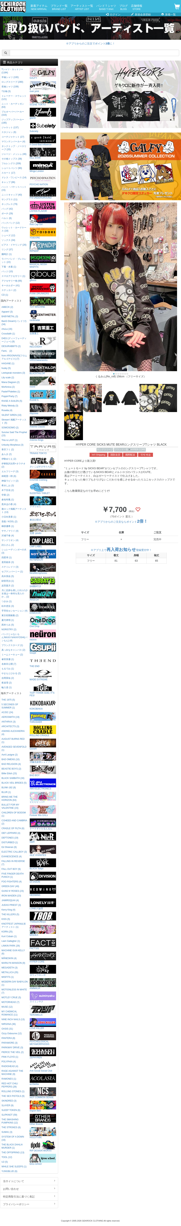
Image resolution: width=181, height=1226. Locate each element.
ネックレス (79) (9, 204)
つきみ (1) (7, 601)
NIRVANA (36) (9, 1024)
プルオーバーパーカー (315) (13, 113)
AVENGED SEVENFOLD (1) (14, 748)
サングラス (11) (9, 199)
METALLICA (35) (10, 972)
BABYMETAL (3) (10, 316)
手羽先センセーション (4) (14, 610)
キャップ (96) (8, 182)
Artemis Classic (43, 422)
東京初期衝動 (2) (10, 615)
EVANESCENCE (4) (12, 856)
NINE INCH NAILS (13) (13, 1019)
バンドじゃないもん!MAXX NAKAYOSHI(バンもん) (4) (14, 637)
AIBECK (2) (7, 307)
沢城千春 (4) (8, 535)
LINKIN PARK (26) (11, 945)
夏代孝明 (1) (8, 620)
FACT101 (43, 944)
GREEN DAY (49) (10, 886)
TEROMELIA (43, 1010)
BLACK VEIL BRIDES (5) (14, 783)
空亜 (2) (5, 495)
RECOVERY (43, 342)
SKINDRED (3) (9, 1100)
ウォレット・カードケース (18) (14, 229)
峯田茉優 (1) (8, 659)
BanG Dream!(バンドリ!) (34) (14, 323)
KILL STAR (43, 153)
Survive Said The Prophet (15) (14, 434)
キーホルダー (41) (11, 285)
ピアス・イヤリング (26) (14, 245)
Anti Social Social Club (43, 1066)
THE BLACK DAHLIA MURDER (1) (12, 1146)
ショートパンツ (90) (12, 168)
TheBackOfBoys (43, 917)
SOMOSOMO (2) (10, 427)
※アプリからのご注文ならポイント (121, 521)
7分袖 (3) (6, 91)
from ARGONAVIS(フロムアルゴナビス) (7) (14, 357)
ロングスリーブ (105, 449)
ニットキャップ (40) (12, 194)
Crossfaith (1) (8, 333)
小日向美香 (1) (9, 517)
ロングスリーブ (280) (12, 82)
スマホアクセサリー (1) (13, 276)
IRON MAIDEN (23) (11, 895)
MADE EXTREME (43, 675)
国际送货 (115, 454)
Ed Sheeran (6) (9, 847)
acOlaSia (43, 1079)
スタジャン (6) (9, 132)
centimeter (43, 315)
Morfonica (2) (8, 387)
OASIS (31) (7, 1028)
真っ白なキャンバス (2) (13, 650)
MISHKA (43, 930)
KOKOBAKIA (43, 704)
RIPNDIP (43, 246)
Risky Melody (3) (10, 405)
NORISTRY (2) (9, 629)
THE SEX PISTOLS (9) (13, 1096)
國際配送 (130, 454)
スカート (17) (8, 173)
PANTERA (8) (8, 1038)
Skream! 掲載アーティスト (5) (14, 421)
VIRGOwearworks (43, 355)
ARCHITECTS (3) (10, 726)
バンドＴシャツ (106, 7)
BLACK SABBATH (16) (13, 778)
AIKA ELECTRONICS (43, 784)
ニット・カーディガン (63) (13, 105)
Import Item (43, 1106)
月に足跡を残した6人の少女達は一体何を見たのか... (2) (15, 593)
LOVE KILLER (43, 1024)
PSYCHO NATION (43, 180)
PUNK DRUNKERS (43, 289)
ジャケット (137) (10, 127)
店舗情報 (136, 7)
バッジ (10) (7, 271)
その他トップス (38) (12, 158)
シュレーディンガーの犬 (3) (14, 551)
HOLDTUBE (43, 1133)
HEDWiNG (43, 890)
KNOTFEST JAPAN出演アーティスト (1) (14, 925)
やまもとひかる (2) (11, 673)
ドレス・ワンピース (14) (14, 177)
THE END (43, 662)
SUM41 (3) (7, 1132)
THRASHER (43, 717)
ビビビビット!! (43, 797)
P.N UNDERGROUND (43, 193)
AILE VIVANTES (43, 851)
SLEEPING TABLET (43, 489)
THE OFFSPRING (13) (13, 1152)
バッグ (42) (7, 209)
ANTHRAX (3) (9, 721)
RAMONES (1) (9, 1079)
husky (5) (6, 368)
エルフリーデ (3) (10, 471)
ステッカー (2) (9, 290)
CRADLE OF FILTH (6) (13, 828)
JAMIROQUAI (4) (10, 900)
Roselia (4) (7, 410)
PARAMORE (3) (9, 1043)
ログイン (113, 14)
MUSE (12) (7, 1007)
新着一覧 (168, 14)
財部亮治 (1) (8, 581)
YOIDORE (43, 233)
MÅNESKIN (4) (9, 958)
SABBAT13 (43, 582)
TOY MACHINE (43, 302)
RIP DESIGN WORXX (43, 1146)
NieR (43, 837)
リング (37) (7, 249)
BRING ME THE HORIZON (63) (10, 798)
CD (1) (5, 295)
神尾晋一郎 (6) (9, 476)
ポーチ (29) (7, 213)
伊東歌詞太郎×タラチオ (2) (13, 465)
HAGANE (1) (8, 363)
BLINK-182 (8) (9, 787)
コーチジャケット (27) (13, 137)
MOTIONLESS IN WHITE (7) (14, 991)
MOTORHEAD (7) (10, 1002)
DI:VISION (43, 877)
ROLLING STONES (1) (13, 1091)
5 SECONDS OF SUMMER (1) (10, 706)
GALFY (43, 73)
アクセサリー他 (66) (12, 281)
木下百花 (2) (8, 490)
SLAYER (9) (8, 1105)
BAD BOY (43, 771)
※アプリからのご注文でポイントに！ (90, 43)
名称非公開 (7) (9, 664)
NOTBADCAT (43, 555)
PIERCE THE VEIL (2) (13, 1052)
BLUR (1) (6, 792)
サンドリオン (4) (10, 540)
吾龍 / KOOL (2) (9, 521)
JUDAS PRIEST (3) (11, 905)
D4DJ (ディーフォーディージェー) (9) (14, 340)
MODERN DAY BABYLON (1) (15, 983)
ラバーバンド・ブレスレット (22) (14, 260)
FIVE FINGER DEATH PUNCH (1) (13, 875)
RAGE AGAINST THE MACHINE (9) (12, 1072)
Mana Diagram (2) (11, 382)
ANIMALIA (43, 984)
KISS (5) (6, 919)
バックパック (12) (11, 223)
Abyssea (43, 409)
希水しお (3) (8, 485)
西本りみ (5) (8, 624)
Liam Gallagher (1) (11, 941)
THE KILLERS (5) (10, 914)
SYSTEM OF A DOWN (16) (13, 1138)
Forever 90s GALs (43, 811)
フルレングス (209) (11, 163)
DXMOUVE (43, 608)
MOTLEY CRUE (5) (11, 997)
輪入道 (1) (7, 687)
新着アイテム (38, 7)
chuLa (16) (7, 329)
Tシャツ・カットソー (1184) (12, 71)
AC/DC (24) (7, 712)
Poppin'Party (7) (9, 396)
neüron (43, 635)
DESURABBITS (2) (11, 346)
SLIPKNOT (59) (9, 1115)
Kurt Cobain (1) (9, 936)
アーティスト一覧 (82, 7)
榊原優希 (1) (8, 526)
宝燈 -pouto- (43, 528)
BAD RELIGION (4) (11, 764)
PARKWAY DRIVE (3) (12, 1047)
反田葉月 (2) (8, 585)
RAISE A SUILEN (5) (12, 401)
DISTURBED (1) (10, 842)
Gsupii (43, 648)
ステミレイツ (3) (10, 567)
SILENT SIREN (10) (11, 415)
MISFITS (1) (8, 977)
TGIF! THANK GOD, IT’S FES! (43, 690)
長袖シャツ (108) (10, 86)
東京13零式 (43, 515)
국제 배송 (145, 454)
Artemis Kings (43, 435)
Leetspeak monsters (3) (13, 373)
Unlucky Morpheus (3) (12, 445)
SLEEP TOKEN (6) (11, 1110)
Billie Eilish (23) (9, 773)
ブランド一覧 (59, 7)
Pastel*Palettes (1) (11, 391)
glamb (43, 113)
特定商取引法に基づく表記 (29, 1196)
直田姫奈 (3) (8, 562)
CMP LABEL (43, 542)
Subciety (43, 127)
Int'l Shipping (98, 454)
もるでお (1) (8, 668)
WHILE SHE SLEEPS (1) (14, 1166)
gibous (43, 276)
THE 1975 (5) (8, 699)
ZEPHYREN (43, 1053)
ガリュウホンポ (43, 970)
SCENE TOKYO (43, 100)
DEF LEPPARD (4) (11, 833)
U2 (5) (5, 1162)
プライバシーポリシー (29, 1204)
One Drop (43, 622)
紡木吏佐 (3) (8, 606)
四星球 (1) (7, 557)
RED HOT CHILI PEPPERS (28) (10, 1085)
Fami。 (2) (7, 351)
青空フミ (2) (8, 449)
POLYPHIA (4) (9, 1061)
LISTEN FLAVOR (43, 206)
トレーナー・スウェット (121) (14, 97)
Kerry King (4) (8, 909)
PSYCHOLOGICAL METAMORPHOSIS (43, 1038)
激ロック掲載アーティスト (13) (14, 510)
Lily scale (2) (8, 377)
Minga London (43, 166)
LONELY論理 (43, 904)
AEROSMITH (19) (10, 717)
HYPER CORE (138, 449)
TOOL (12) (7, 1157)
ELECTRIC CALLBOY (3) (14, 852)
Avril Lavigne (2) (10, 754)
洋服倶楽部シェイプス (43, 757)
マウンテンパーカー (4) (13, 141)
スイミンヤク (43, 997)
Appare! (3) (7, 311)
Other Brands (43, 1119)
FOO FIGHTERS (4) (12, 881)
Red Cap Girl (43, 220)
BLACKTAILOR (43, 369)
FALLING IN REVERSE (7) (13, 863)
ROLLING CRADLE (43, 731)
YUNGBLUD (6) (9, 1171)
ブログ (123, 7)
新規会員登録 (141, 14)
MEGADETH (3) (9, 967)
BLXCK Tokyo (43, 864)
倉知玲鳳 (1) (8, 499)
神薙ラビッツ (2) (10, 481)
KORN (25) (7, 931)
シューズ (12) (8, 235)
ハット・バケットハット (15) (14, 188)
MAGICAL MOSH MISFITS (43, 261)
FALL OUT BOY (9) (11, 869)
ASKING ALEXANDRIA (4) (13, 733)
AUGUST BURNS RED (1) (13, 740)
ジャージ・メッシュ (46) (14, 154)
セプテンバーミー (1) (12, 571)
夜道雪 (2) (7, 682)
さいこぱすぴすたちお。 (43, 462)
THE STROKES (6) (11, 1127)
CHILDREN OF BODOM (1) (14, 814)
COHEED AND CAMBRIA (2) (14, 822)
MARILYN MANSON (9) (13, 963)
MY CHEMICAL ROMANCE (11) (9, 1013)
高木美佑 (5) (8, 576)
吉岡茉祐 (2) (8, 678)
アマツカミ (43, 502)
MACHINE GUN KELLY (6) (13, 952)
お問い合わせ (29, 1188)
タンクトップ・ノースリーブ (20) (14, 148)
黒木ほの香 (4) (9, 504)
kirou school (43, 1159)
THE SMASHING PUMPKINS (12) (10, 1121)
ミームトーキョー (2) (12, 654)
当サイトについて (29, 1181)
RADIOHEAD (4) (10, 1066)
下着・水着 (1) (9, 266)
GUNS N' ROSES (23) (13, 891)
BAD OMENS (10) (11, 759)
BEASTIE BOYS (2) (11, 768)
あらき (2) (7, 454)
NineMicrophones (43, 568)
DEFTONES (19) (10, 837)
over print (43, 87)
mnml (43, 382)
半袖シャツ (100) (10, 77)
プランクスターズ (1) (12, 645)
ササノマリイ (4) (10, 531)
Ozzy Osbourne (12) (12, 1033)
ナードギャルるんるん (43, 824)
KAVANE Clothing (43, 475)
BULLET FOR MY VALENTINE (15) (10, 806)
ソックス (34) (8, 240)
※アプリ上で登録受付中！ (121, 550)
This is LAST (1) (9, 440)
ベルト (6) (7, 218)
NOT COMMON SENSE (43, 1093)
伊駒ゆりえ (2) (9, 459)
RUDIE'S (43, 395)
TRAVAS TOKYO (43, 449)
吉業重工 (43, 329)
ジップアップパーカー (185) (13, 121)
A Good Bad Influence (43, 140)
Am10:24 (43, 595)
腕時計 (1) (7, 254)
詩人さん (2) (8, 545)
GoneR (43, 744)
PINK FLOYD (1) (10, 1057)
